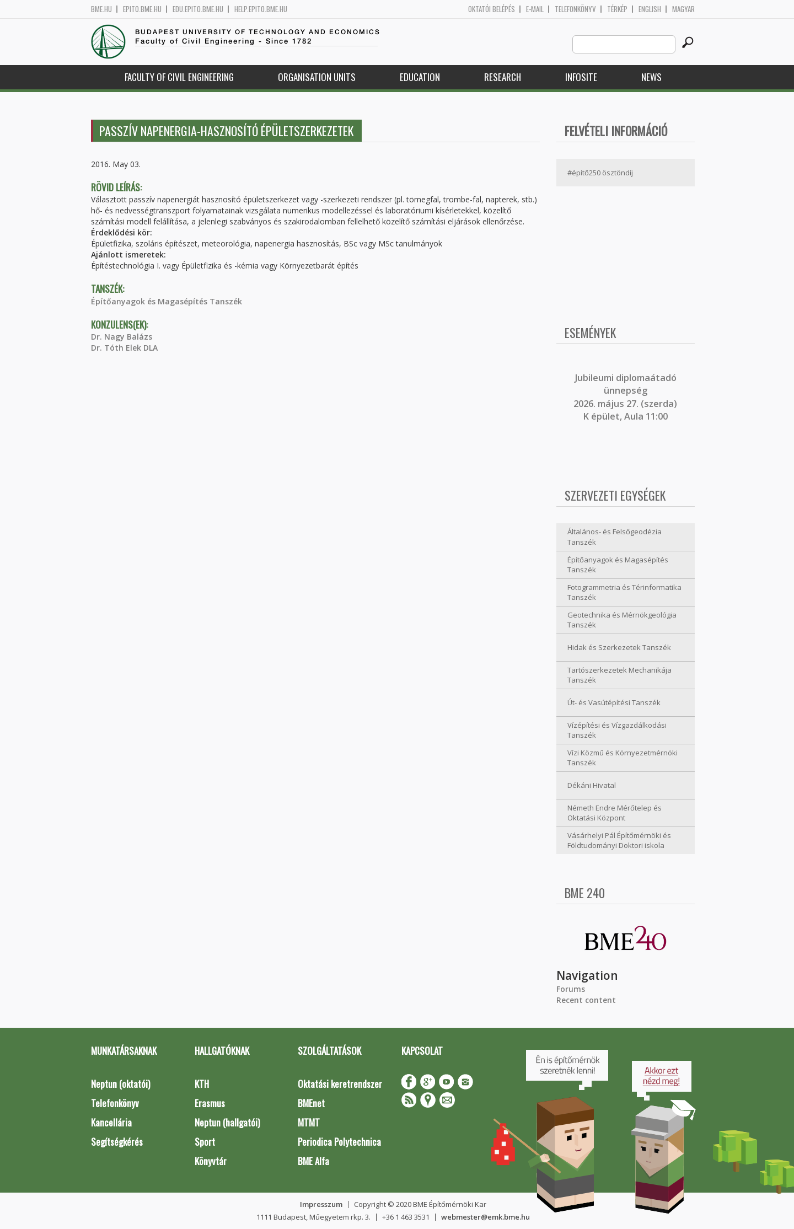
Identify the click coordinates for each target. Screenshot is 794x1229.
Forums (570, 989)
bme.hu (101, 9)
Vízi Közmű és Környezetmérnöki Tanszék (622, 758)
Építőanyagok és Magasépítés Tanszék (166, 301)
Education (420, 77)
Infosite (581, 77)
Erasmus (210, 1103)
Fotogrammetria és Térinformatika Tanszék (624, 592)
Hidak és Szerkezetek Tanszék (619, 647)
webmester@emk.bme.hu (485, 1217)
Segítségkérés (117, 1142)
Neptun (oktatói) (120, 1084)
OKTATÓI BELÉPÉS (491, 9)
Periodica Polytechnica (339, 1142)
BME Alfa (313, 1161)
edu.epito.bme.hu (198, 9)
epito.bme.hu (142, 9)
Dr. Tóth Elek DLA (124, 347)
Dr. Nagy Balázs (121, 336)
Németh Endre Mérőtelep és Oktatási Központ (614, 813)
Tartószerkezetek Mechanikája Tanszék (619, 675)
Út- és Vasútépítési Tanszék (614, 702)
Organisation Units (317, 77)
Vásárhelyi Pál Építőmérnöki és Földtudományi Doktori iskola (619, 840)
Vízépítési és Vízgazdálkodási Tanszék (617, 730)
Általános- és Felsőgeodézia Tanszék (614, 537)
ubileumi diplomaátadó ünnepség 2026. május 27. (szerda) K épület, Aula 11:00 (625, 397)
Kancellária (111, 1122)
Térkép (617, 9)
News (651, 77)
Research (502, 77)
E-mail (535, 9)
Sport (205, 1142)
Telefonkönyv (575, 9)
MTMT (309, 1122)
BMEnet (311, 1103)
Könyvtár (211, 1161)
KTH (202, 1084)
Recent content (586, 1000)
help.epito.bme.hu (260, 9)
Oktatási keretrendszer (340, 1084)
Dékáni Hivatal (591, 785)
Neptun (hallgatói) (227, 1122)
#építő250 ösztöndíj (600, 173)
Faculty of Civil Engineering (179, 77)
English (650, 9)
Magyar (683, 9)
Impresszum (321, 1204)
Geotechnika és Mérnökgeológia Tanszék (622, 620)
